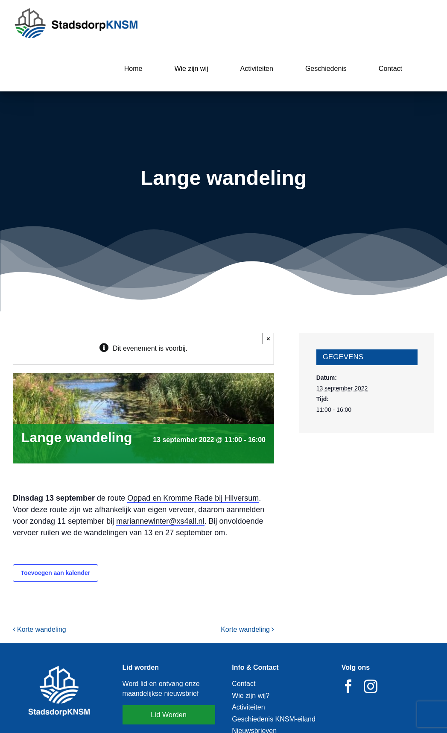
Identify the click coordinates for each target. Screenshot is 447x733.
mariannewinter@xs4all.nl (160, 521)
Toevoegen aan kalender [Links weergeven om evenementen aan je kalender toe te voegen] (55, 572)
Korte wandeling (41, 629)
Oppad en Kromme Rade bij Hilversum (193, 498)
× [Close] (268, 338)
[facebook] (348, 686)
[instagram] (370, 686)
